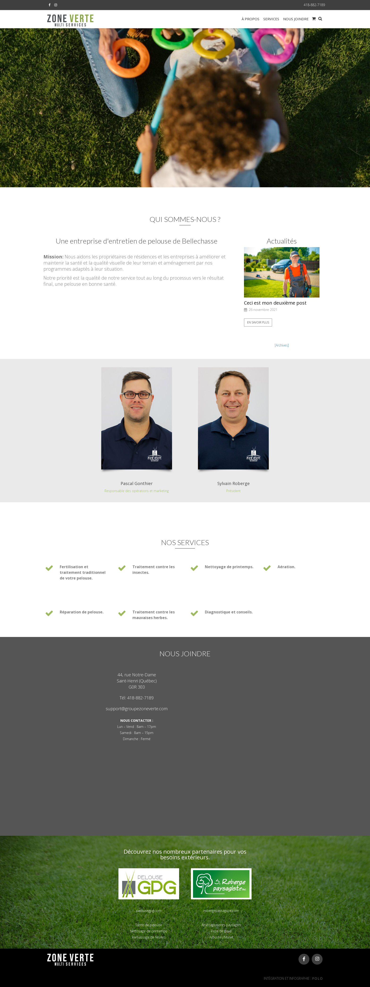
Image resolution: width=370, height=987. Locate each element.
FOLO (317, 978)
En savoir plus (258, 322)
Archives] (282, 345)
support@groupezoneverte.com (137, 708)
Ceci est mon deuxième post (275, 303)
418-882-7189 (314, 5)
